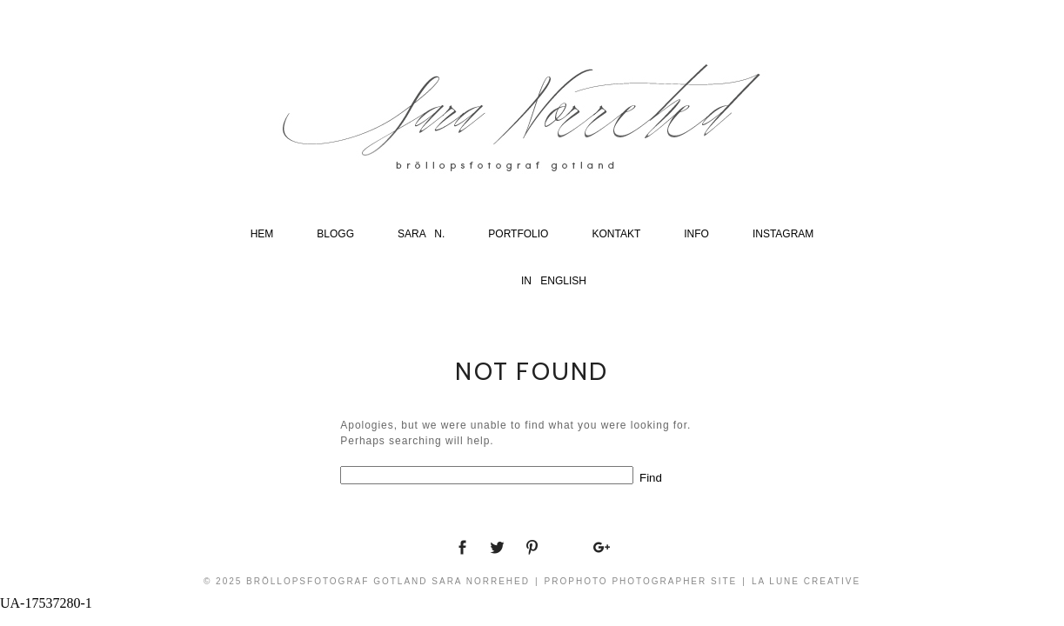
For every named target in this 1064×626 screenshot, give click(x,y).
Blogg (335, 234)
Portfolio (518, 234)
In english (553, 281)
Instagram (783, 234)
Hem (262, 234)
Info (696, 234)
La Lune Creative (806, 581)
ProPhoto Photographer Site (641, 581)
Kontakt (616, 234)
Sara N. (421, 234)
